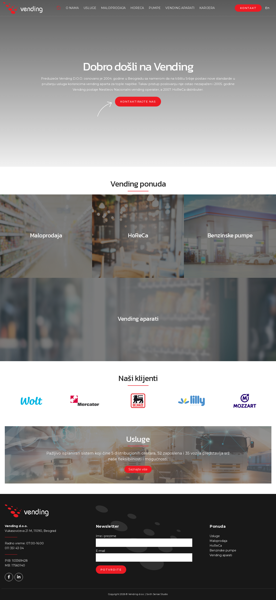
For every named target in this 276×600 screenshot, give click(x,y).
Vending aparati (180, 8)
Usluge (90, 8)
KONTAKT (248, 8)
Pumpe (155, 8)
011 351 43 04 (14, 548)
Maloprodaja (113, 8)
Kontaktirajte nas (138, 101)
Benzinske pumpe (223, 550)
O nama (72, 8)
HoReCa (137, 8)
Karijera (207, 8)
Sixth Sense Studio (157, 594)
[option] (31, 401)
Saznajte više (138, 469)
